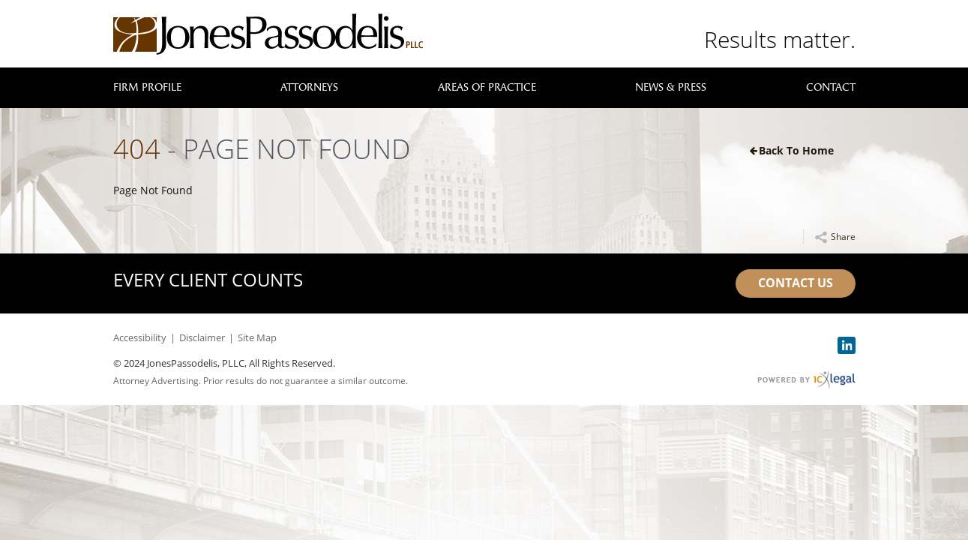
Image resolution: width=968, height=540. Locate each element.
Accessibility (139, 337)
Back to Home (796, 150)
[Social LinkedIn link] (847, 345)
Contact (831, 87)
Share (843, 236)
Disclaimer (202, 337)
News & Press (670, 87)
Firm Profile (147, 87)
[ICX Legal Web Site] (806, 379)
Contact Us (795, 282)
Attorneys (309, 87)
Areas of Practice (487, 87)
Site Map (257, 337)
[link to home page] (268, 34)
